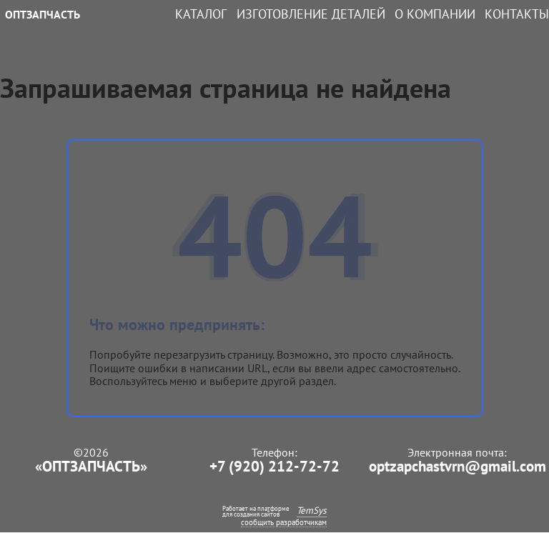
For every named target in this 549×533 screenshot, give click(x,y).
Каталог (201, 14)
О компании (435, 14)
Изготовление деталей (311, 14)
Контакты (517, 14)
